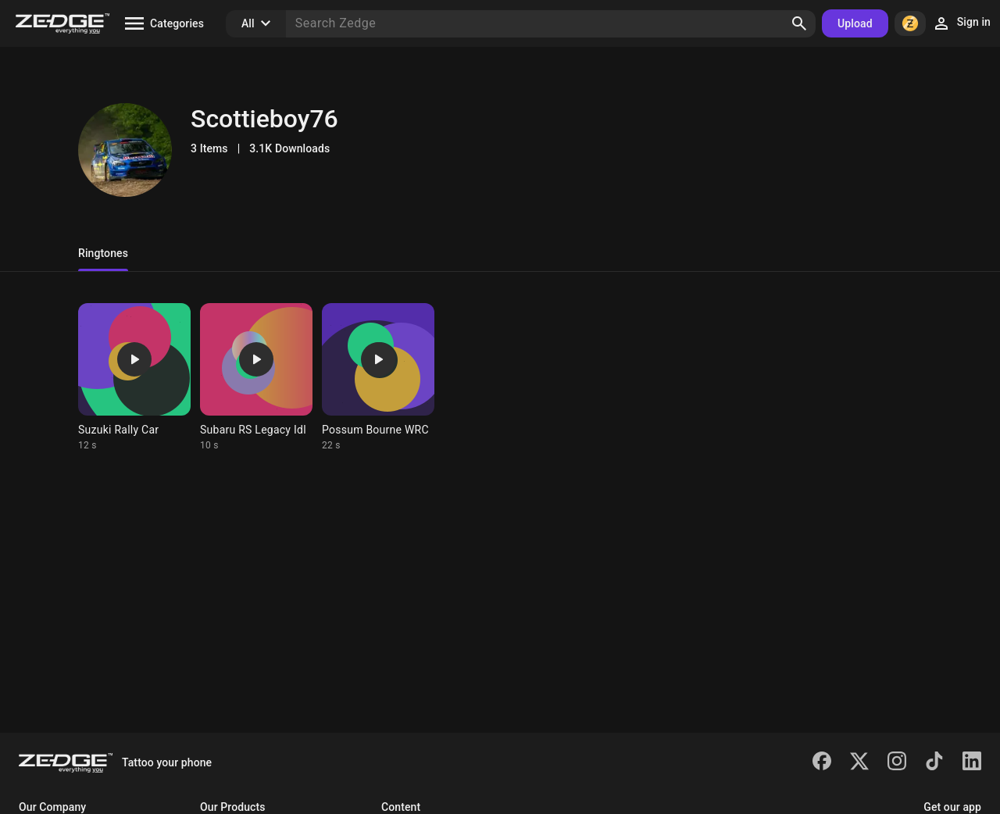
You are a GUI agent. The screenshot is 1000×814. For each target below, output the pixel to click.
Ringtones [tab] (103, 253)
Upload (855, 23)
